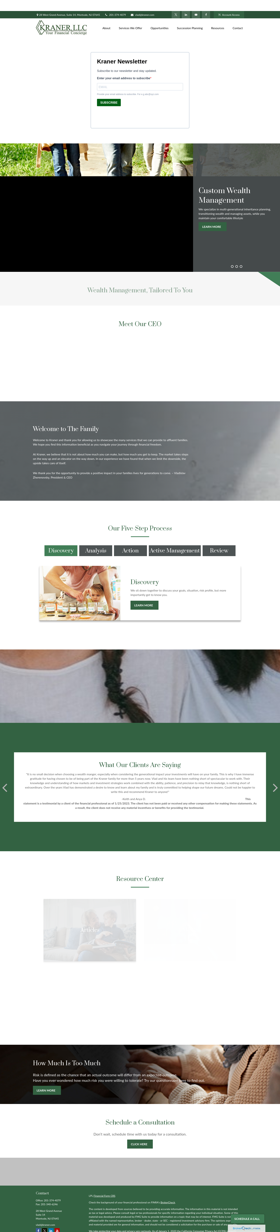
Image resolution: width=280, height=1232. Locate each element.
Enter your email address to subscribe (123, 67)
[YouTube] (196, 3)
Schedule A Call (247, 1218)
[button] (106, 16)
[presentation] (125, 105)
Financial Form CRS (104, 1184)
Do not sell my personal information (178, 1223)
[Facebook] (206, 3)
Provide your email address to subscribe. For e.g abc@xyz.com (128, 83)
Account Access (229, 3)
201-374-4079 (115, 3)
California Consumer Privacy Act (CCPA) (203, 1220)
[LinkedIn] (186, 3)
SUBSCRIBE (108, 91)
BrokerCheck (167, 1191)
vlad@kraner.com (142, 3)
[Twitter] (176, 3)
